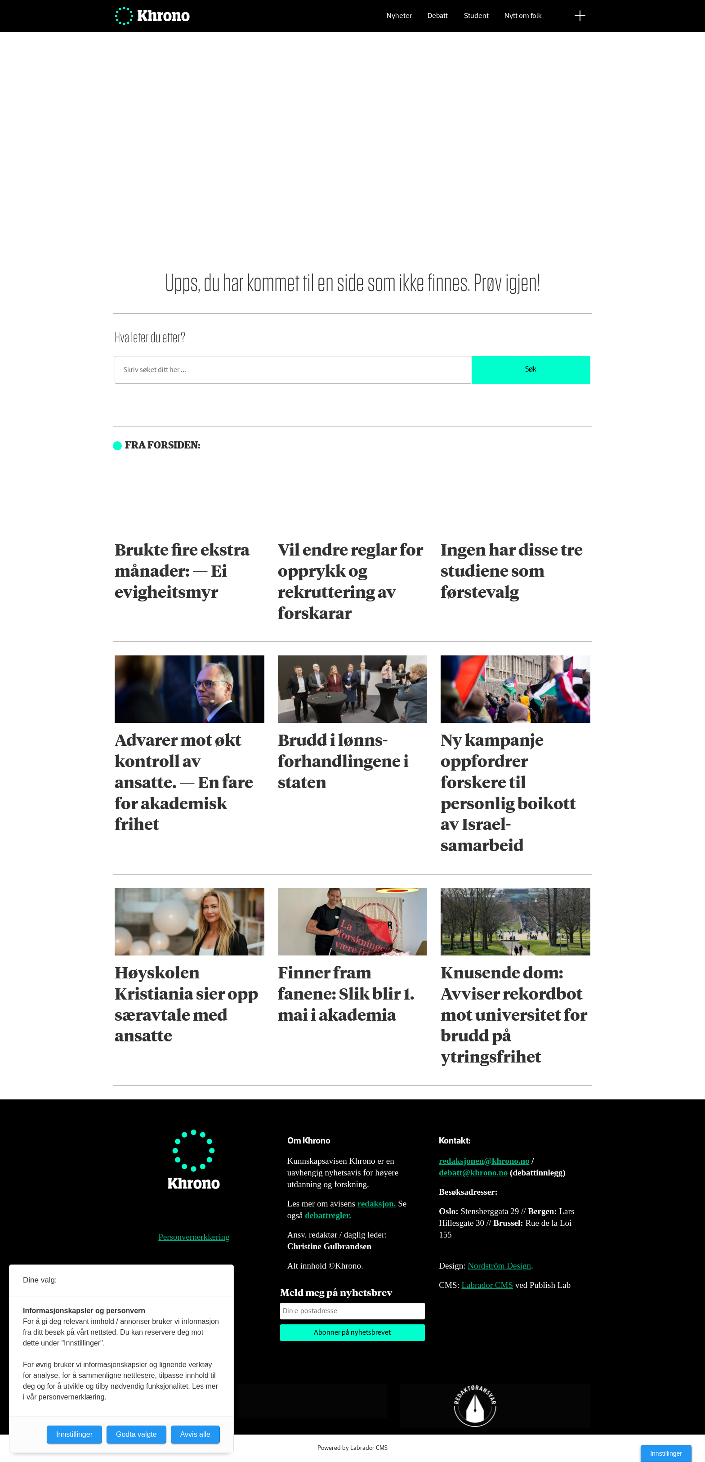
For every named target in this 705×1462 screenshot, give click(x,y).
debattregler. (328, 1215)
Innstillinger (666, 1453)
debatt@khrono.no (473, 1172)
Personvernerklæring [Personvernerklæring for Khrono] (193, 1237)
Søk (530, 369)
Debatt (438, 20)
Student (476, 20)
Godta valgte (136, 1434)
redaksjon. (376, 1203)
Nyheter (399, 20)
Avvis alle (195, 1434)
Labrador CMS (487, 1285)
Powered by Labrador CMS (352, 1448)
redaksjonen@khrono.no (484, 1161)
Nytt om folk (523, 20)
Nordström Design (499, 1265)
